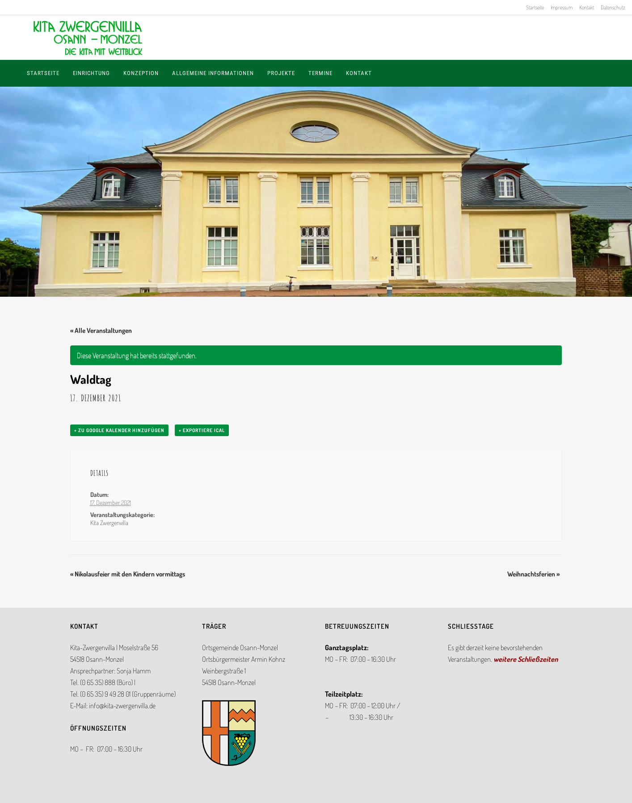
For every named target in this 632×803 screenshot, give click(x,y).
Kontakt (586, 7)
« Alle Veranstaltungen (101, 330)
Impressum (562, 7)
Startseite (535, 7)
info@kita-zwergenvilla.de (122, 705)
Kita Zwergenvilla (109, 522)
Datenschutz (613, 7)
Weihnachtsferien (533, 574)
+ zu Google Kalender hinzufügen (119, 430)
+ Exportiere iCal (202, 430)
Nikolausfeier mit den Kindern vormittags (127, 574)
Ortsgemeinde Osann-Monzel (240, 647)
